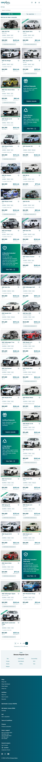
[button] (35, 14)
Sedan (7, 663)
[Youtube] (8, 754)
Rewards (4, 699)
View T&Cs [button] (31, 128)
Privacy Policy (14, 758)
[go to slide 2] (9, 28)
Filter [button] (10, 14)
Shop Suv (4, 688)
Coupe (7, 661)
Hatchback (21, 661)
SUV (34, 661)
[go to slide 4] (11, 28)
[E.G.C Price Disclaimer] (25, 41)
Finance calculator (6, 726)
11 (24, 643)
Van (34, 663)
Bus (8, 658)
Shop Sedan (5, 686)
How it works (5, 696)
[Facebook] (2, 754)
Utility (21, 663)
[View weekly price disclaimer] (18, 41)
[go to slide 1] (29, 28)
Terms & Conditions (7, 720)
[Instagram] (5, 754)
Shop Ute (4, 681)
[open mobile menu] (39, 2)
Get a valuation (6, 716)
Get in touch (5, 745)
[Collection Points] (35, 2)
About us (4, 694)
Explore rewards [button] (31, 101)
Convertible (34, 658)
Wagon (8, 666)
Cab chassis (21, 658)
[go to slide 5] (12, 28)
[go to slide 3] (10, 28)
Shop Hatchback (6, 684)
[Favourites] (32, 2)
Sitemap (4, 710)
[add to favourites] (18, 31)
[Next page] (26, 643)
